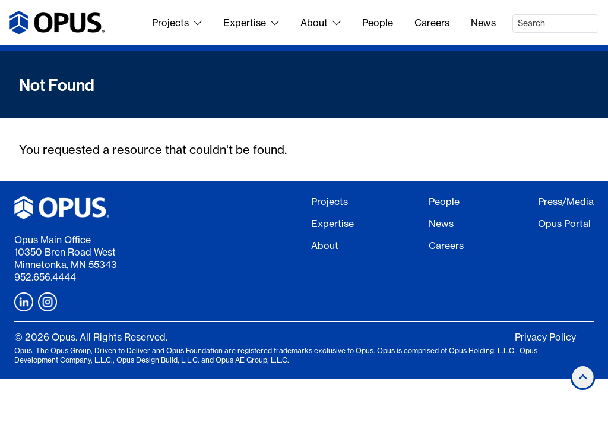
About (320, 23)
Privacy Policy (545, 337)
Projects (177, 23)
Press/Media (566, 201)
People (377, 23)
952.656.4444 (45, 277)
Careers (431, 23)
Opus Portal (564, 223)
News (483, 23)
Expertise (251, 23)
